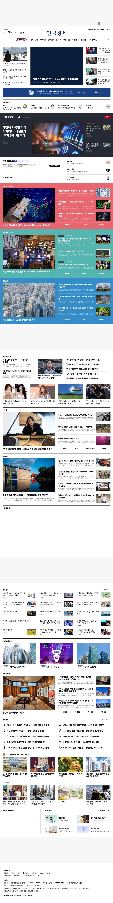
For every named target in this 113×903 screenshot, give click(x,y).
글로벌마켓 (51, 40)
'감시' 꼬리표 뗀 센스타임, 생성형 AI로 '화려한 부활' (93, 146)
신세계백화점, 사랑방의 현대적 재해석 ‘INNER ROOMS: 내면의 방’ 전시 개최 (74, 678)
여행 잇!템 (103, 712)
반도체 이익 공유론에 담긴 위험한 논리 (14, 65)
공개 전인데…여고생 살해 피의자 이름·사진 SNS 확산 (97, 402)
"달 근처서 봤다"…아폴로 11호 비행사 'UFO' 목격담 (70, 402)
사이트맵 (31, 883)
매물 (84, 319)
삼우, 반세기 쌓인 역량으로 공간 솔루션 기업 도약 (97, 774)
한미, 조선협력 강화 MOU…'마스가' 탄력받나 (104, 71)
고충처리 (20, 873)
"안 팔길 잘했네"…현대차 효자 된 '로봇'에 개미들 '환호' (76, 214)
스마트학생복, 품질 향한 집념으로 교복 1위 (42, 774)
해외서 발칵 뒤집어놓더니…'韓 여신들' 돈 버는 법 (14, 402)
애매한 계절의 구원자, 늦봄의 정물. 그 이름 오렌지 (76, 426)
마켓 (101, 225)
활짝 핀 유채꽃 (7, 630)
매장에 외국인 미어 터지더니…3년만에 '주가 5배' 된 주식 (14, 131)
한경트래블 (6, 673)
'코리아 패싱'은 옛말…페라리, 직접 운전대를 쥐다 (76, 461)
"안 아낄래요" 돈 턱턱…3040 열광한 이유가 (82, 373)
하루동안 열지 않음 (101, 92)
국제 (64, 40)
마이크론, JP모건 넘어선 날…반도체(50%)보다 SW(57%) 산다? (75, 239)
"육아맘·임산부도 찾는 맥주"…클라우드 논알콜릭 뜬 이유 (14, 594)
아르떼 (5, 410)
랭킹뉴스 (6, 719)
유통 (69, 40)
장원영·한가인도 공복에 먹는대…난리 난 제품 (82, 378)
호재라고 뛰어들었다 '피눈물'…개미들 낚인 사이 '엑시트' (83, 747)
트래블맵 (64, 712)
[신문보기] (4, 32)
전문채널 (83, 40)
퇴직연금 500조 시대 (14, 666)
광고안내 (27, 873)
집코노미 (58, 40)
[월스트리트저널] (16, 32)
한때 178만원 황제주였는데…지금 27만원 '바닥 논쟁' (26, 742)
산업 (36, 40)
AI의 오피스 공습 (49, 666)
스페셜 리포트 (7, 641)
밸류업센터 (101, 319)
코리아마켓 (43, 40)
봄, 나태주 (61, 801)
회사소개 (6, 873)
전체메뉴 (94, 40)
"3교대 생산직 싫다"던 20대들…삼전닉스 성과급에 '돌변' (83, 730)
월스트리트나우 (65, 236)
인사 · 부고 (103, 810)
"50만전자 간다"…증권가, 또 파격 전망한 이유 (82, 364)
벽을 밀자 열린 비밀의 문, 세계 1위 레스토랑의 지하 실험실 (75, 484)
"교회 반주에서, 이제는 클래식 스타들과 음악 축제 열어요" (28, 449)
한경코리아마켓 (8, 186)
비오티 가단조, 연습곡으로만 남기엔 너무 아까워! (75, 415)
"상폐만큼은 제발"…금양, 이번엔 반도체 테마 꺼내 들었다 (50, 594)
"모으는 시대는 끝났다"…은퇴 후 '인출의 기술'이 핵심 (94, 128)
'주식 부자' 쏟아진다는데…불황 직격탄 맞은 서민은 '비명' (88, 603)
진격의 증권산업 (86, 666)
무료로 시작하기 (54, 166)
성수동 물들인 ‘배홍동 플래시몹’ (50, 611)
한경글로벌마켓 (8, 232)
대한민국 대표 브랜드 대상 (19, 754)
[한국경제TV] (10, 32)
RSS (44, 883)
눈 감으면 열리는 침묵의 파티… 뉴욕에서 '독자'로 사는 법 (76, 472)
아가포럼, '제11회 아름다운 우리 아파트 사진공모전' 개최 (75, 309)
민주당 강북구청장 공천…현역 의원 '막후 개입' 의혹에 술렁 (50, 631)
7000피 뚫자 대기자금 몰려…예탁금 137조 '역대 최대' (14, 83)
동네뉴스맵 (67, 319)
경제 (32, 40)
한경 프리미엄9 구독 (99, 29)
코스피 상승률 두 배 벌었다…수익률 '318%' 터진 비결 (26, 225)
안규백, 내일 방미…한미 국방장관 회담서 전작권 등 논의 (104, 61)
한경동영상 (6, 508)
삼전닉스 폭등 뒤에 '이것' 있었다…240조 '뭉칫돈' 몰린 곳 (83, 725)
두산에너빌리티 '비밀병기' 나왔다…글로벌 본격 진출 (25, 730)
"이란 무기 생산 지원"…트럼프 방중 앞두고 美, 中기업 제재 (104, 50)
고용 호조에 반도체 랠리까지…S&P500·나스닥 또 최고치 (27, 271)
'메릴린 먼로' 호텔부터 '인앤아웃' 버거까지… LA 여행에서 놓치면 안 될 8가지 (75, 701)
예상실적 (67, 273)
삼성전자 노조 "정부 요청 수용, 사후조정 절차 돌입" (81, 742)
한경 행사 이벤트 (8, 810)
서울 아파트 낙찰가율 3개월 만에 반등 (19, 320)
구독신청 (13, 873)
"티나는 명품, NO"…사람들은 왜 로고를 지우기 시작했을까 (76, 496)
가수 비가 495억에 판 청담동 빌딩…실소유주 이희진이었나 (28, 747)
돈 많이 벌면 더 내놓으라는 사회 (39, 108)
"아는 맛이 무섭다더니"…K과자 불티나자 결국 (16, 360)
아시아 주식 (5, 124)
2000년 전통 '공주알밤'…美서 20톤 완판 (70, 774)
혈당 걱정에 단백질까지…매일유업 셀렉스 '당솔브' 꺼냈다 (87, 594)
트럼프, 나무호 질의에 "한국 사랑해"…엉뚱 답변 (14, 71)
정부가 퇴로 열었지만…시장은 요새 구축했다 (97, 802)
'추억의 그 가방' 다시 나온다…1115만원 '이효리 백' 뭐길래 (87, 631)
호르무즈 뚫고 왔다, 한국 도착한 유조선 (88, 612)
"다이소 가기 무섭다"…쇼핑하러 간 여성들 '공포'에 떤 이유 (28, 725)
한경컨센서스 (68, 225)
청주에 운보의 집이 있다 (13, 712)
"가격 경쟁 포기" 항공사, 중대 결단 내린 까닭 (82, 369)
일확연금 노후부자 (90, 124)
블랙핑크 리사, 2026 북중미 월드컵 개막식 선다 (42, 402)
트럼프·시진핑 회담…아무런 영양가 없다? (73, 264)
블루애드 (34, 873)
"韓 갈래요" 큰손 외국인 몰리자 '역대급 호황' (17, 372)
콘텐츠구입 (16, 883)
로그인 (108, 29)
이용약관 (50, 883)
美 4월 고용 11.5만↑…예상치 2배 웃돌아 (16, 621)
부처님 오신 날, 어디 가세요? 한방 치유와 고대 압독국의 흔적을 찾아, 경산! (75, 689)
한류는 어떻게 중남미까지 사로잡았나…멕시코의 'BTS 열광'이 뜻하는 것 (15, 804)
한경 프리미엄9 (21, 40)
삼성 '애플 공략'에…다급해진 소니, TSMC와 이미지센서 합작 (15, 77)
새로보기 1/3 (106, 589)
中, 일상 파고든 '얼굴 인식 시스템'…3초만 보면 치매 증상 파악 (50, 622)
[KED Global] (22, 32)
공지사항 (48, 810)
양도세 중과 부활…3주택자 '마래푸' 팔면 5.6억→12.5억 (75, 285)
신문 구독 (90, 29)
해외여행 (90, 712)
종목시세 (84, 273)
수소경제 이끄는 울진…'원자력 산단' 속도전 (15, 774)
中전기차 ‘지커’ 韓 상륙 (10, 611)
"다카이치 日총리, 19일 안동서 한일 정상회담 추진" (104, 82)
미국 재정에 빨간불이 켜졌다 (66, 108)
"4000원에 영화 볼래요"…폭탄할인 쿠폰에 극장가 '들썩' (50, 603)
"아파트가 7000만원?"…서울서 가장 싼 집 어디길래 (55, 79)
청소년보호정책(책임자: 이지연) (74, 883)
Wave (5, 456)
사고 (109, 810)
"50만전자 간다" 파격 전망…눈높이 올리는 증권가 (76, 191)
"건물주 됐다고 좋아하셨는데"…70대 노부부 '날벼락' (41, 802)
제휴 (12, 883)
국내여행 (77, 712)
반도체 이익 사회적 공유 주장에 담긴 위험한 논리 (12, 109)
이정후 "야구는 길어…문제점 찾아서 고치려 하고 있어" (49, 376)
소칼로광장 (89, 108)
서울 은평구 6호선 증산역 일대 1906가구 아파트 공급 (76, 297)
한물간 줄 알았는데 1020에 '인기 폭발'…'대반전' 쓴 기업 (87, 622)
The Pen (6, 782)
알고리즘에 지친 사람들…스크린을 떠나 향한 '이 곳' (25, 495)
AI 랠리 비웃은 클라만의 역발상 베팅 (71, 251)
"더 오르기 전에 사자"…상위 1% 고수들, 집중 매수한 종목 (28, 736)
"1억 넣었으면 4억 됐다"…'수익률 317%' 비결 (83, 359)
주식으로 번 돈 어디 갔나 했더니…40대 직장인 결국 (81, 736)
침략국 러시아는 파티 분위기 (68, 438)
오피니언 (74, 40)
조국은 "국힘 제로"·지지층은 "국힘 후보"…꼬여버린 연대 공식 (13, 603)
